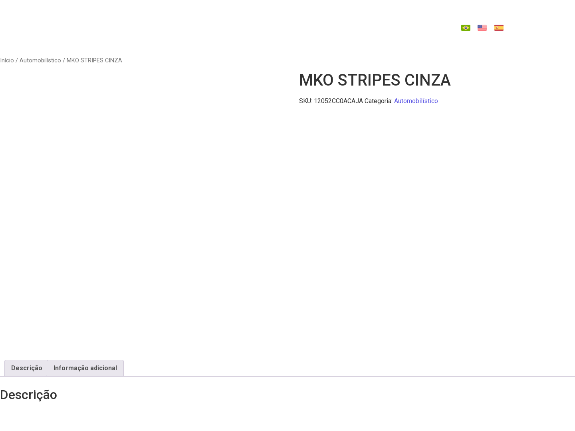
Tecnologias (287, 20)
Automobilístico (40, 60)
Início (7, 60)
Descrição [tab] (26, 368)
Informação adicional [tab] (85, 368)
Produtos (233, 20)
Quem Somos (178, 20)
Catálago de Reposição (365, 20)
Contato (290, 35)
